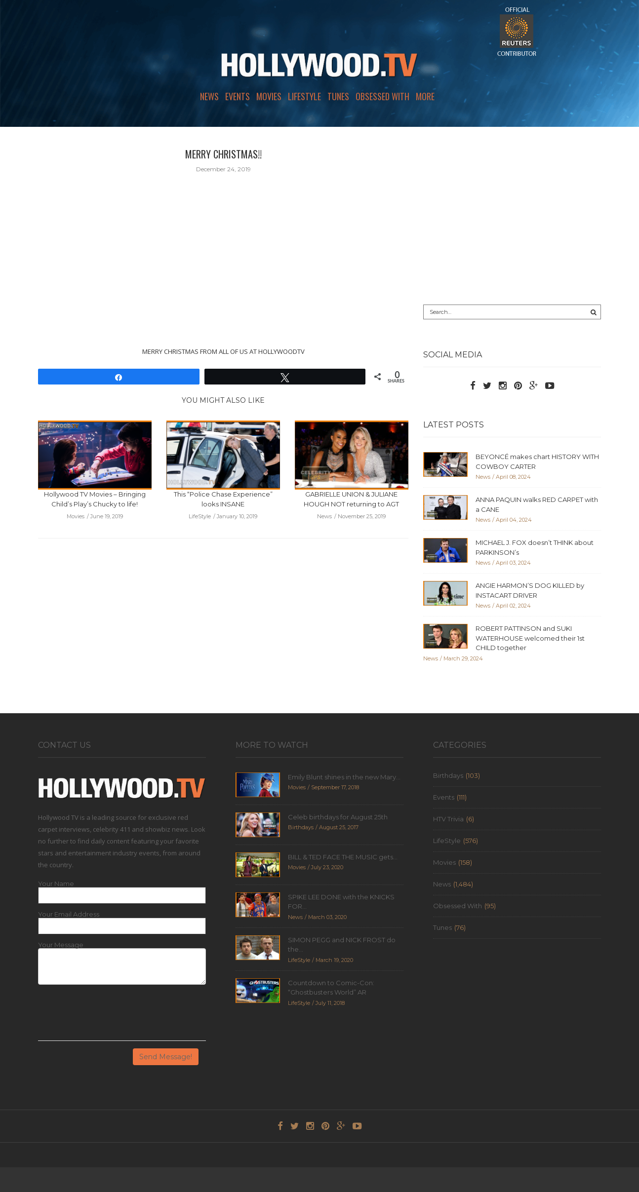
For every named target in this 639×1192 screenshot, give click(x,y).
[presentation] (113, 1016)
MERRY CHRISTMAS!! (223, 154)
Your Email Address (68, 914)
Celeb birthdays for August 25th (338, 817)
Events (237, 96)
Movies (268, 96)
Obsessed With (382, 96)
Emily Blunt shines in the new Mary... (344, 777)
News (209, 96)
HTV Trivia (448, 819)
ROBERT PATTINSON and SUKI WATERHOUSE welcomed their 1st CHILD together (530, 638)
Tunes (338, 96)
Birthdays (448, 775)
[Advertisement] (512, 216)
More (425, 96)
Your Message (60, 945)
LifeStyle (304, 96)
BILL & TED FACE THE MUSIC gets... (343, 857)
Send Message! (165, 1056)
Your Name (56, 884)
